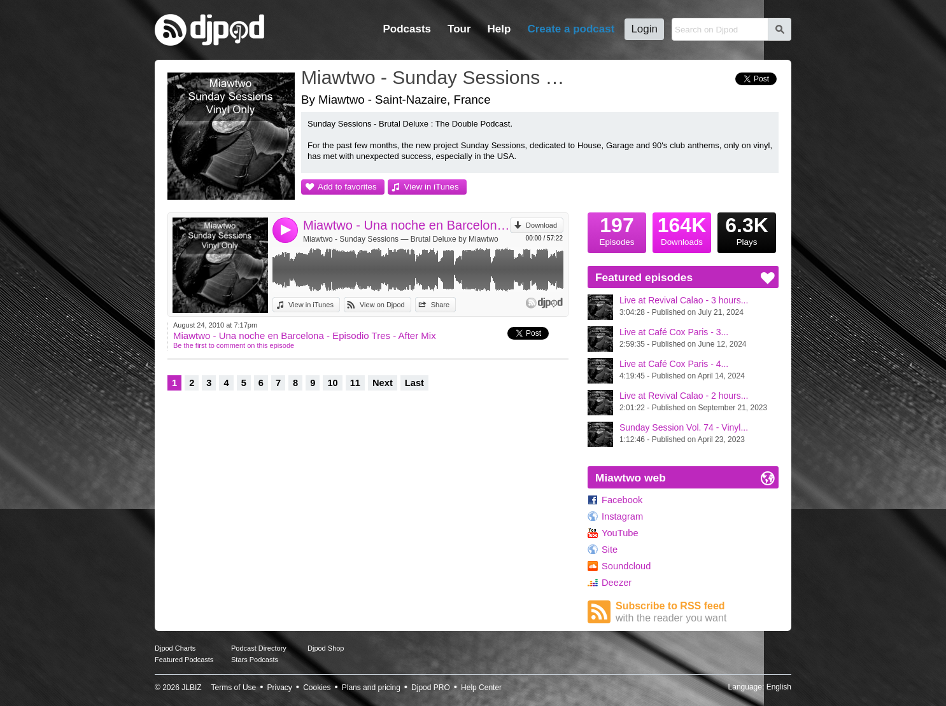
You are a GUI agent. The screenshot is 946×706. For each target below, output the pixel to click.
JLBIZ (191, 687)
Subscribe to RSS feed (697, 612)
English (778, 686)
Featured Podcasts (184, 659)
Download (541, 225)
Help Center (481, 687)
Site (610, 549)
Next (382, 383)
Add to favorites (347, 186)
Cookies (316, 687)
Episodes (617, 229)
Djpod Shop (325, 648)
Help (499, 29)
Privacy (279, 687)
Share (440, 304)
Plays (746, 229)
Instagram (622, 516)
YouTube (620, 533)
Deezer (617, 583)
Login (644, 29)
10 (332, 383)
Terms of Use (234, 687)
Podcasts (407, 29)
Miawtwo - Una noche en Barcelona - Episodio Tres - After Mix (406, 225)
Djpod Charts (175, 648)
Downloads (682, 229)
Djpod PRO (430, 687)
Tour (459, 29)
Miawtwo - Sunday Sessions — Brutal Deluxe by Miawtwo (400, 239)
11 (355, 383)
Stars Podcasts (254, 659)
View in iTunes (431, 186)
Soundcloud (626, 566)
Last (414, 383)
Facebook (622, 500)
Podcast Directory (258, 648)
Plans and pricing (371, 687)
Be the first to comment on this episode (233, 345)
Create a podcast (570, 29)
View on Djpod (382, 304)
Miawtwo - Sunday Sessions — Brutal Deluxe (438, 77)
